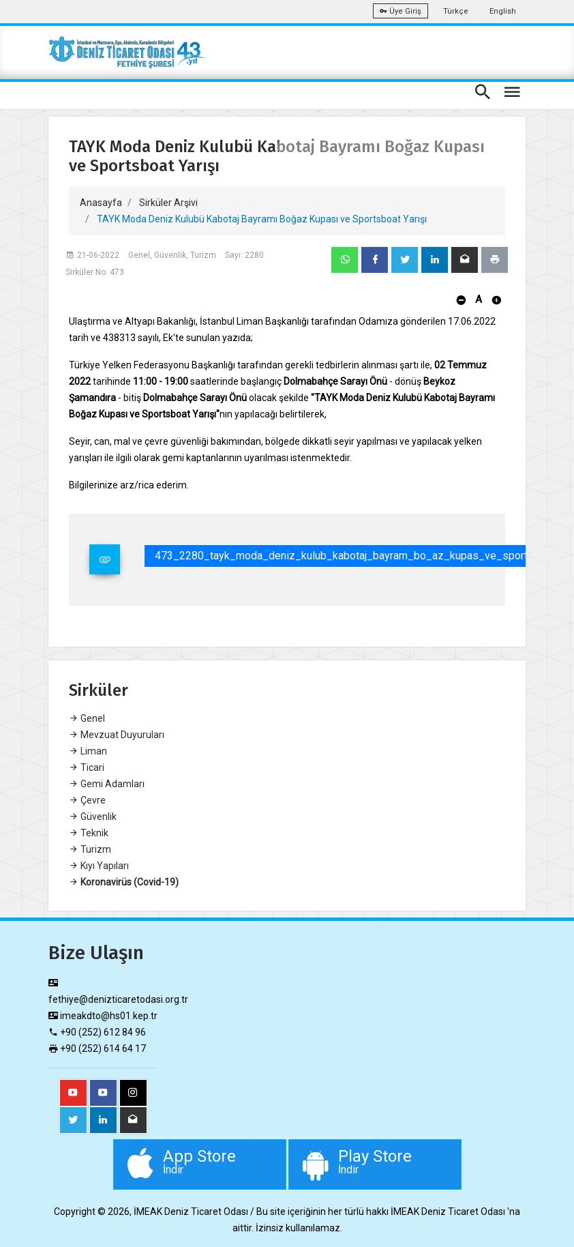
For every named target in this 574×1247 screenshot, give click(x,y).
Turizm (90, 849)
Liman (88, 751)
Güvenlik (93, 816)
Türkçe (455, 11)
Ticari (86, 767)
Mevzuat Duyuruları (116, 734)
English (502, 11)
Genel (87, 718)
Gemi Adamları (107, 783)
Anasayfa (101, 202)
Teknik (88, 832)
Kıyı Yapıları (99, 865)
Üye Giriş (400, 11)
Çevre (87, 800)
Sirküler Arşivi (168, 202)
